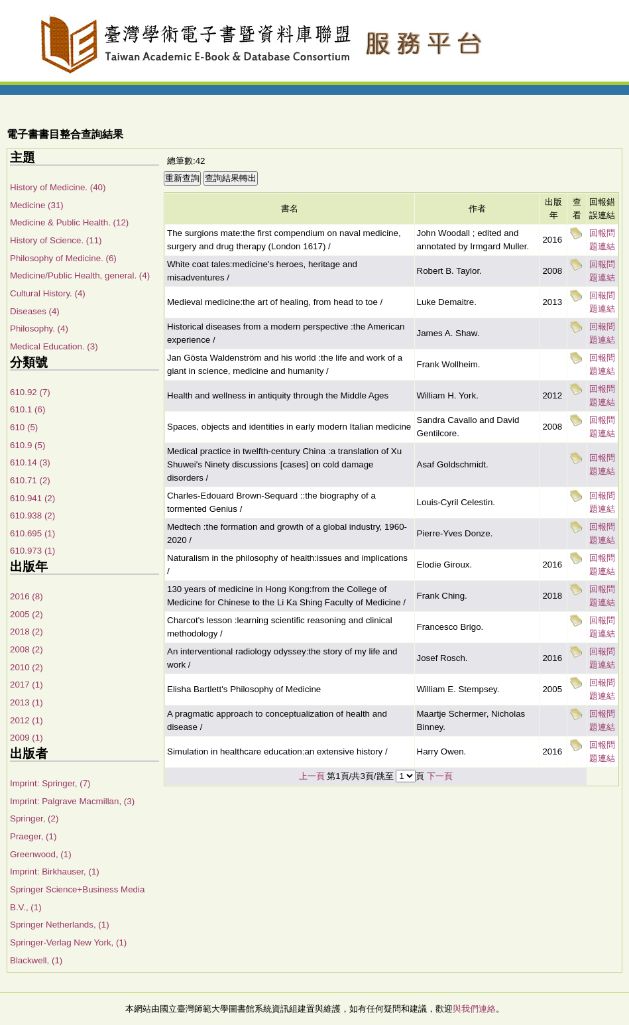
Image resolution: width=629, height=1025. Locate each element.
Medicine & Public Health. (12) (69, 222)
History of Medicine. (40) (57, 187)
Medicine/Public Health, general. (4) (80, 275)
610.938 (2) (32, 515)
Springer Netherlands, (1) (59, 925)
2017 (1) (26, 685)
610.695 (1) (32, 533)
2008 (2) (26, 649)
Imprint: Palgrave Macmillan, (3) (72, 801)
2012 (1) (26, 720)
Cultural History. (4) (48, 293)
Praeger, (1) (33, 836)
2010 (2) (26, 667)
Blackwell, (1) (36, 960)
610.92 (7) (30, 392)
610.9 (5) (27, 445)
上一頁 (312, 776)
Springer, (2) (34, 818)
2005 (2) (26, 614)
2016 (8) (26, 596)
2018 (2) (26, 631)
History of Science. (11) (56, 240)
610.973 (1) (32, 551)
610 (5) (24, 427)
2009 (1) (26, 738)
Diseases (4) (35, 311)
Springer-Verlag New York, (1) (68, 942)
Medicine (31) (37, 205)
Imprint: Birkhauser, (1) (54, 871)
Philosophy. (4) (39, 328)
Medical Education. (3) (54, 346)
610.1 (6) (27, 409)
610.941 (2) (32, 498)
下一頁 (440, 776)
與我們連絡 (474, 1009)
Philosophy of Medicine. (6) (63, 258)
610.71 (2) (30, 480)
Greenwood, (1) (41, 854)
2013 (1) (26, 702)
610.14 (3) (30, 462)
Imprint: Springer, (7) (50, 783)
